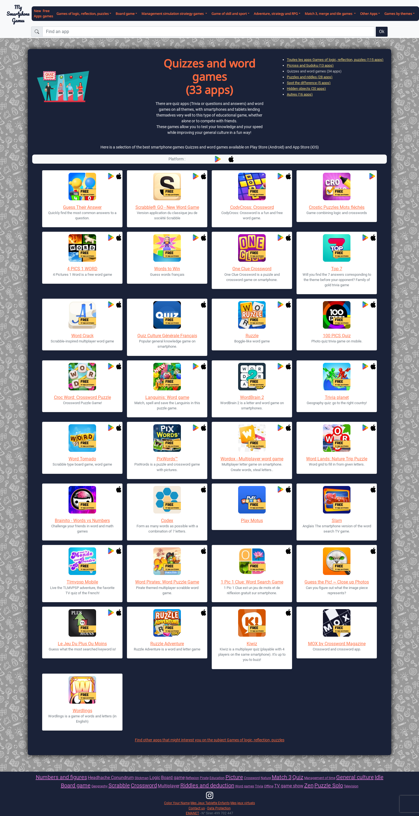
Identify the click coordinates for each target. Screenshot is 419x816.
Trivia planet (337, 397)
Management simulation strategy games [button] (173, 13)
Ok (381, 31)
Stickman (142, 778)
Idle (379, 777)
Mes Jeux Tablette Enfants (210, 803)
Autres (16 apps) (300, 94)
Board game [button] (125, 13)
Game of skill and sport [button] (229, 13)
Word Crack (82, 335)
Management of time (319, 778)
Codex (167, 520)
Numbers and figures (61, 777)
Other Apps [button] (368, 13)
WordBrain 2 (252, 397)
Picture (234, 777)
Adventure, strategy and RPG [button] (276, 13)
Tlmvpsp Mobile (82, 582)
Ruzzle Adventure (167, 643)
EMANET (192, 813)
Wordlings (82, 710)
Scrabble (119, 785)
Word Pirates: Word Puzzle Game (167, 582)
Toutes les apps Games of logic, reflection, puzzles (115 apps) (335, 60)
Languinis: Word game (167, 397)
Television (351, 786)
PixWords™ (167, 458)
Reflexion (192, 778)
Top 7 (336, 268)
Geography (99, 786)
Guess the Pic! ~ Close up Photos (336, 582)
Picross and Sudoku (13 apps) (310, 65)
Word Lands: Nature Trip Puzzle (336, 458)
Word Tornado (82, 458)
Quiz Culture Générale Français (167, 335)
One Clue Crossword (251, 268)
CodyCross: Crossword (252, 207)
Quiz (297, 777)
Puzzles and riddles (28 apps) (310, 77)
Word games (244, 786)
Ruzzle (252, 335)
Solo (337, 785)
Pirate (204, 778)
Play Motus (252, 520)
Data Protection (219, 808)
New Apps (38, 13)
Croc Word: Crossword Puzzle (82, 397)
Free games (48, 13)
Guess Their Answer (82, 207)
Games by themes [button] (398, 13)
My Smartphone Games (18, 13)
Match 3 (282, 777)
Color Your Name (177, 803)
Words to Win (167, 268)
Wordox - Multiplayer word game (252, 458)
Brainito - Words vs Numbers (82, 520)
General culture (355, 777)
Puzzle (323, 785)
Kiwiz (252, 643)
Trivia (259, 786)
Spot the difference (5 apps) (309, 83)
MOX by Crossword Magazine (337, 643)
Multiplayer (168, 785)
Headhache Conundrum (111, 777)
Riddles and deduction (207, 785)
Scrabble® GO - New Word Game (167, 207)
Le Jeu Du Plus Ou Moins (82, 643)
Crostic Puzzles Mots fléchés (336, 207)
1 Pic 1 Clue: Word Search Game (252, 582)
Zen (309, 785)
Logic (154, 777)
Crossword (252, 778)
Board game (173, 777)
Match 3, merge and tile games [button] (329, 13)
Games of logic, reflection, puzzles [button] (82, 13)
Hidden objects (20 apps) (306, 89)
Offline (268, 786)
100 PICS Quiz (337, 335)
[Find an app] (208, 31)
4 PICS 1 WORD (82, 268)
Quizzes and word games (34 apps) (314, 71)
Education (217, 778)
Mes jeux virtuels (242, 803)
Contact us (197, 808)
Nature (266, 778)
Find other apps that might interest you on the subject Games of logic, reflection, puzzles (209, 740)
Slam (337, 520)
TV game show (288, 785)
